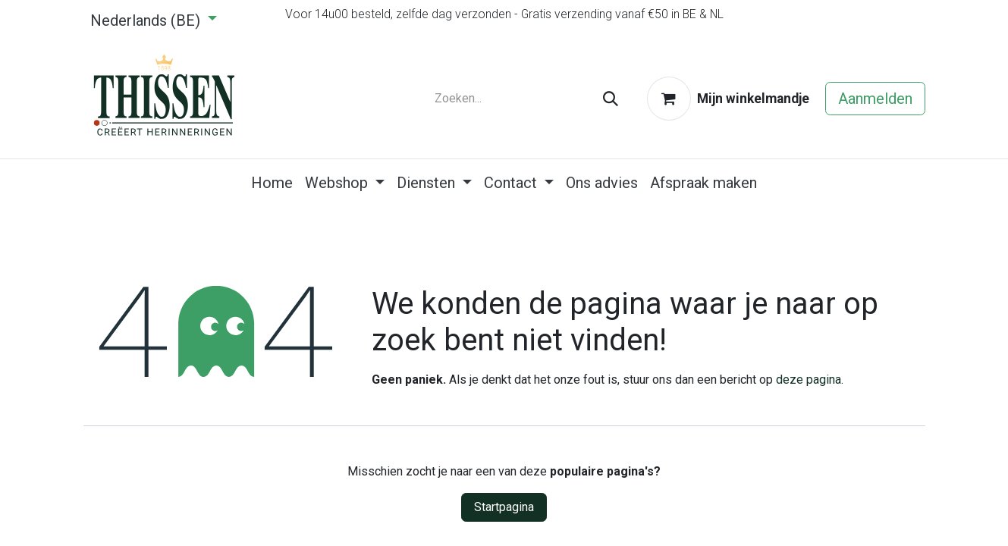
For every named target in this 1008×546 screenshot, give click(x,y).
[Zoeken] (610, 98)
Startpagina (504, 507)
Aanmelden (875, 98)
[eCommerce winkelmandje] (728, 98)
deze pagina (808, 379)
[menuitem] (272, 182)
